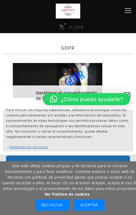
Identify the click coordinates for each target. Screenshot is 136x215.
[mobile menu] (128, 10)
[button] (86, 99)
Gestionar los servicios (28, 147)
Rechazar (52, 204)
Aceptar (89, 204)
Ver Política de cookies (66, 194)
